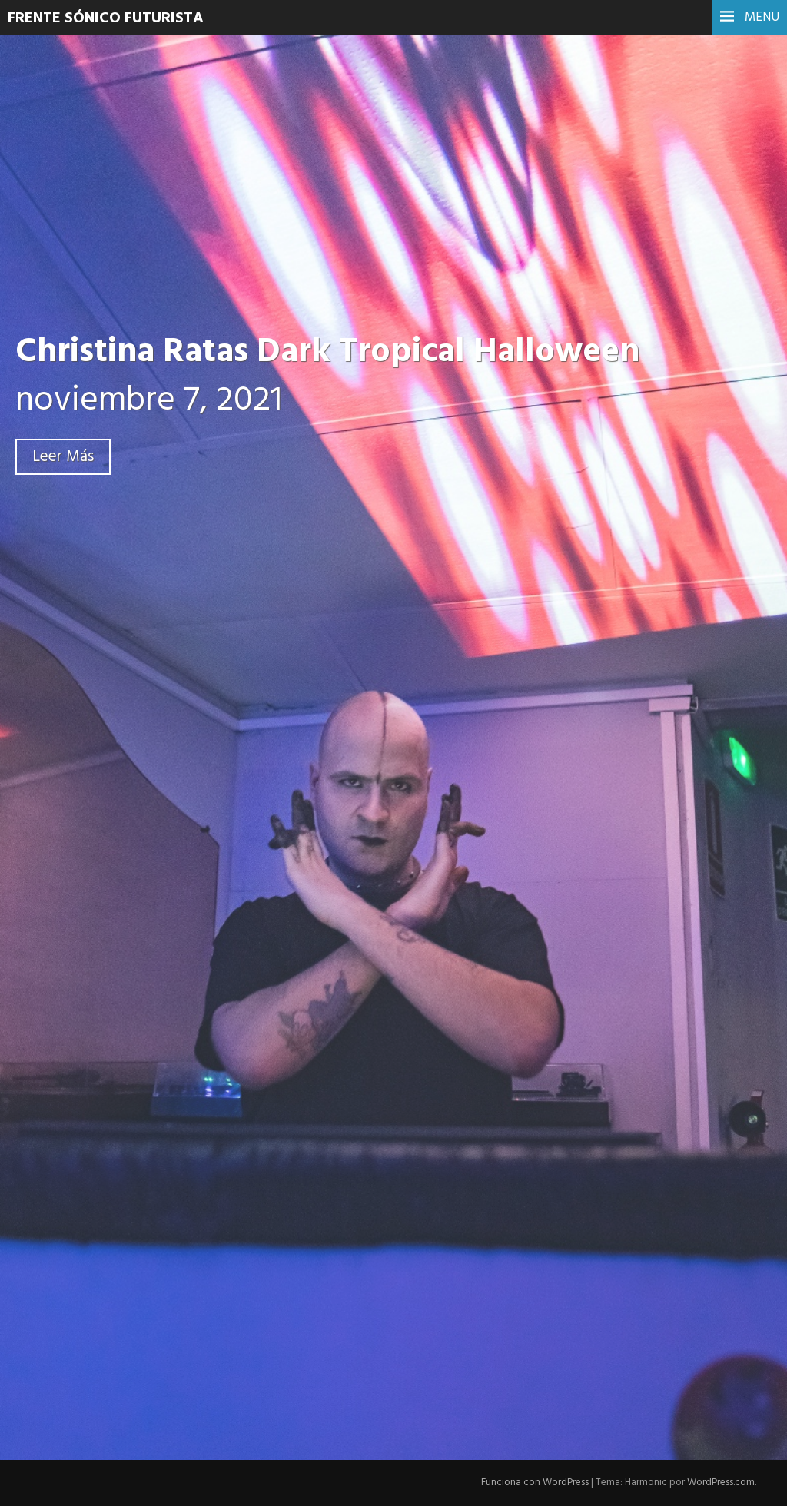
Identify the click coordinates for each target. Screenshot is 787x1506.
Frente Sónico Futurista (106, 18)
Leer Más (63, 456)
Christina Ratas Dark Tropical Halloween (327, 352)
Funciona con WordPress (535, 1482)
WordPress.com (721, 1482)
